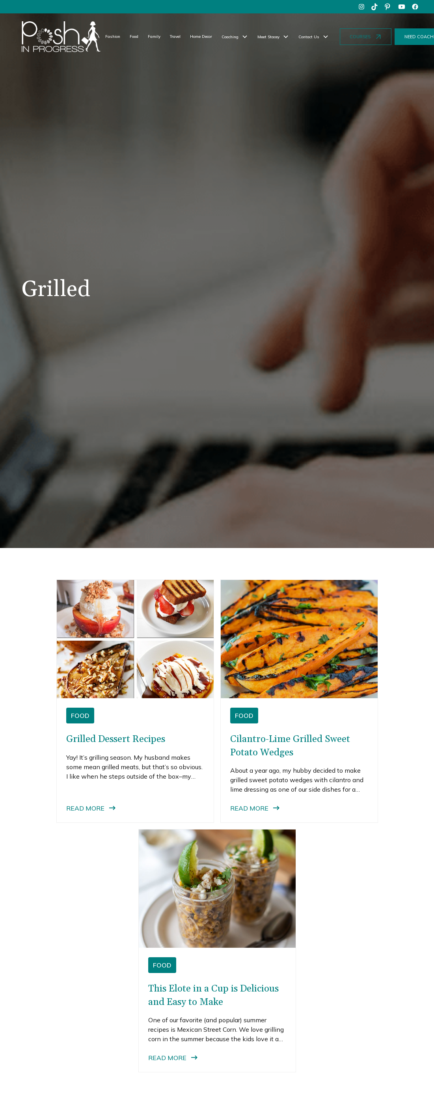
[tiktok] (374, 6)
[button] (235, 37)
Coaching (230, 36)
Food (134, 36)
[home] (61, 36)
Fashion (112, 36)
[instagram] (361, 6)
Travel (175, 36)
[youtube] (401, 6)
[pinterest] (388, 6)
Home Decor (201, 36)
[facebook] (415, 6)
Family (154, 36)
